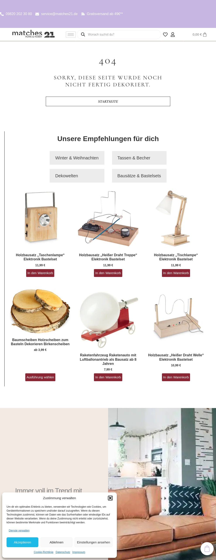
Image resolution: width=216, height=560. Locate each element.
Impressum (78, 552)
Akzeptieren (22, 542)
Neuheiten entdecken (36, 469)
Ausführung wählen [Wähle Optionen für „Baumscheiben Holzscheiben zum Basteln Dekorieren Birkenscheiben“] (40, 377)
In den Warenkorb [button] (40, 273)
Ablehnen (56, 542)
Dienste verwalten (19, 530)
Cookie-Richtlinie (43, 552)
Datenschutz (63, 552)
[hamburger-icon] (71, 34)
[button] (110, 498)
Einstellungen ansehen (93, 542)
